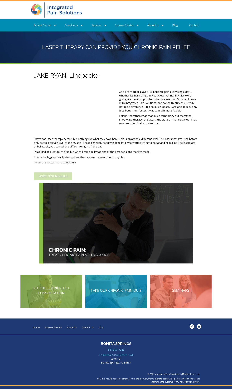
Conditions (71, 25)
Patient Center (42, 25)
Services (96, 25)
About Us (153, 25)
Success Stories (124, 25)
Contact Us (88, 327)
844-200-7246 (116, 349)
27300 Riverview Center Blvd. (116, 355)
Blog (175, 25)
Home (36, 327)
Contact (194, 25)
